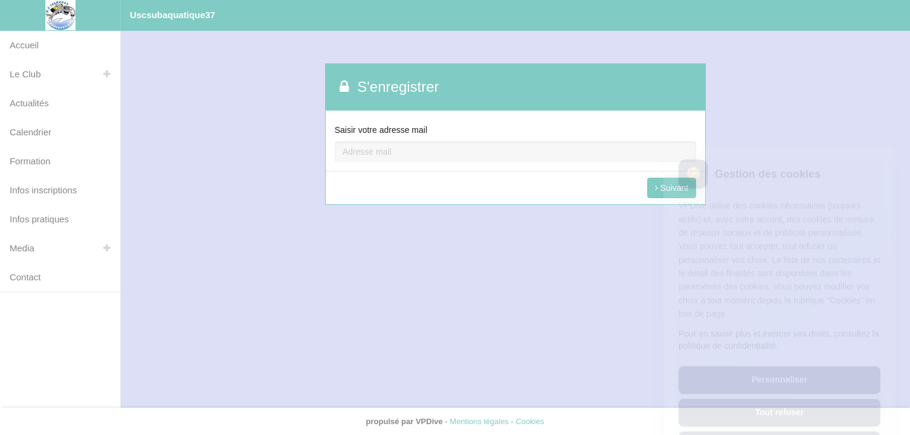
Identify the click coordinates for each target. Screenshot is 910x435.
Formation (30, 161)
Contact (25, 277)
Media (22, 248)
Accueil (24, 45)
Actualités (29, 103)
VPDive (429, 421)
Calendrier (30, 132)
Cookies (529, 421)
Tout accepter (779, 393)
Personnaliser (780, 327)
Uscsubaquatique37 (172, 15)
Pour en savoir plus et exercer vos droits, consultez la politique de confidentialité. (779, 287)
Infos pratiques (39, 219)
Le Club (25, 74)
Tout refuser (779, 360)
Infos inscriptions (43, 190)
